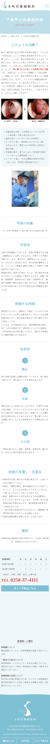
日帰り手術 (15, 36)
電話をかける (8, 741)
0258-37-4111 (24, 580)
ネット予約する (42, 741)
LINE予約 (25, 741)
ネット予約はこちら (25, 588)
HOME (3, 36)
